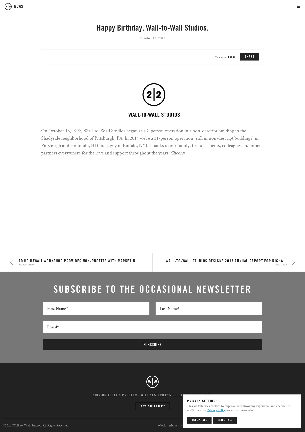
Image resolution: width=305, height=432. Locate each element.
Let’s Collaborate (152, 406)
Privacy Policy (216, 410)
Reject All (225, 420)
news (18, 7)
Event (231, 57)
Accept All (199, 420)
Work (162, 425)
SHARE (249, 56)
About (173, 425)
